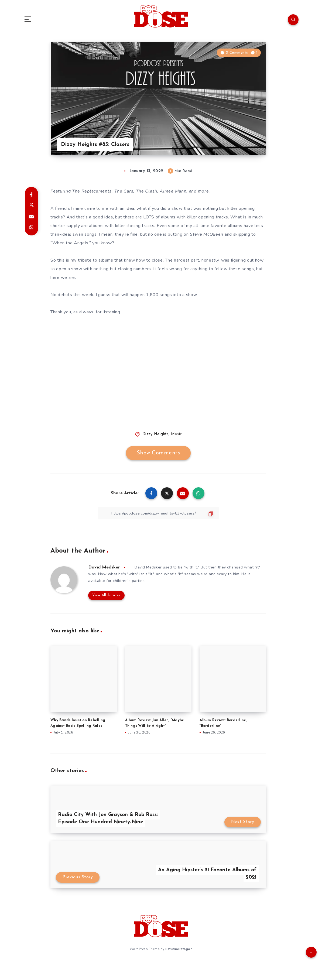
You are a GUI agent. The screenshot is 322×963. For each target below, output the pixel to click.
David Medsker (104, 567)
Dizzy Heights (155, 434)
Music (176, 434)
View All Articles (106, 595)
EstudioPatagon (178, 949)
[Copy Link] (158, 513)
